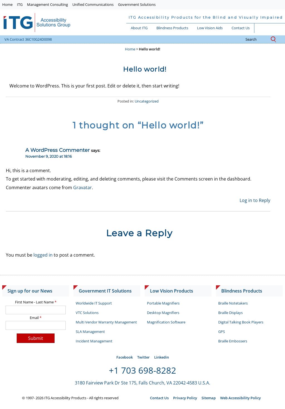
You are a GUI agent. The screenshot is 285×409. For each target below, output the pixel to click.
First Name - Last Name (35, 302)
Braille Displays (230, 312)
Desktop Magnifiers (163, 312)
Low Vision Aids (210, 27)
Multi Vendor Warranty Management (106, 322)
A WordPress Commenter (57, 150)
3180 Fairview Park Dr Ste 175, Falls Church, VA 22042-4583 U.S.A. (142, 383)
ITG (20, 4)
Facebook (124, 357)
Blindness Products (172, 27)
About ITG (139, 27)
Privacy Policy (185, 397)
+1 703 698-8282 (142, 370)
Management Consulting (47, 4)
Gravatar (82, 187)
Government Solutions (137, 4)
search (255, 39)
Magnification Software (166, 322)
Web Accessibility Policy (240, 397)
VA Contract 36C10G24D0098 (28, 39)
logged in (43, 255)
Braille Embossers (232, 341)
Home (7, 4)
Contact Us (241, 27)
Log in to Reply (255, 200)
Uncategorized (147, 101)
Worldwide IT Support (94, 303)
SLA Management (90, 331)
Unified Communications (93, 4)
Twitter (143, 357)
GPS (221, 331)
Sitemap (209, 397)
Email (35, 317)
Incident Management (94, 341)
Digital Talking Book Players (240, 322)
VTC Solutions (87, 312)
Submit (35, 338)
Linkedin (161, 357)
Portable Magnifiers (163, 303)
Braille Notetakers (233, 303)
